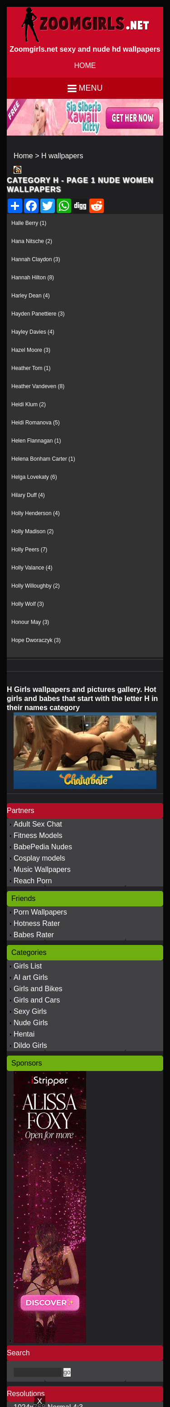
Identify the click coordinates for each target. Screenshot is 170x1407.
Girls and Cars (37, 1000)
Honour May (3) (30, 622)
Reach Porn (33, 881)
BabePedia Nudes (43, 847)
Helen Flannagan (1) (36, 441)
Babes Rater (34, 935)
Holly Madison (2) (32, 531)
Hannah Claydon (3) (35, 259)
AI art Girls (31, 977)
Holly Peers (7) (29, 549)
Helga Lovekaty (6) (34, 477)
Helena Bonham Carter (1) (43, 459)
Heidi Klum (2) (28, 404)
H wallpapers (62, 156)
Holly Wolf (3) (27, 604)
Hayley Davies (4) (32, 332)
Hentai (24, 1034)
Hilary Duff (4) (28, 495)
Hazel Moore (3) (30, 350)
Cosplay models (39, 858)
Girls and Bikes (38, 989)
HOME (85, 65)
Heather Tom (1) (30, 368)
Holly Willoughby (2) (35, 586)
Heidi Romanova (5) (35, 422)
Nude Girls (31, 1023)
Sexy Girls (30, 1011)
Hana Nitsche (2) (31, 241)
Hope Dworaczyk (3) (36, 640)
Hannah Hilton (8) (32, 277)
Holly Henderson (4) (35, 513)
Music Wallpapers (42, 869)
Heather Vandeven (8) (37, 386)
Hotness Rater (37, 923)
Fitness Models (38, 835)
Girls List (28, 966)
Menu (91, 88)
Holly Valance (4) (31, 568)
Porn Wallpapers (40, 912)
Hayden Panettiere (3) (37, 314)
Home (23, 156)
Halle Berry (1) (28, 223)
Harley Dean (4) (30, 295)
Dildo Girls (30, 1045)
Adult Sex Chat (38, 824)
